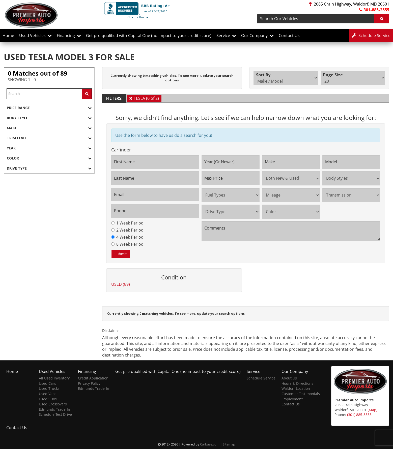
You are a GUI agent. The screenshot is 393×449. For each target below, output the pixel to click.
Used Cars (47, 383)
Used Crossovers (53, 404)
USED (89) (120, 284)
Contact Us (289, 35)
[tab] (49, 108)
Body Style (49, 117)
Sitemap (229, 444)
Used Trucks (49, 388)
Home (8, 35)
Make (49, 127)
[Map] (373, 409)
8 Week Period (127, 244)
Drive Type (49, 168)
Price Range (49, 107)
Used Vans (48, 393)
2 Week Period (127, 230)
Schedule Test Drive (55, 414)
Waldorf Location (296, 388)
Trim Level (49, 138)
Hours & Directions (297, 383)
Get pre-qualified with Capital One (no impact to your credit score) (148, 35)
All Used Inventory (54, 378)
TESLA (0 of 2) (146, 98)
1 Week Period (127, 223)
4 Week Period (127, 237)
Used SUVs (48, 399)
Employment (292, 399)
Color (49, 158)
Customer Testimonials (301, 393)
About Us (289, 378)
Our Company (257, 35)
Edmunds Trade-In (54, 409)
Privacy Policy (89, 383)
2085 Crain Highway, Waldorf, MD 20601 (349, 4)
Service (226, 35)
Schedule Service (261, 378)
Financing (69, 35)
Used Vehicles (35, 35)
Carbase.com (209, 444)
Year (49, 148)
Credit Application (93, 378)
